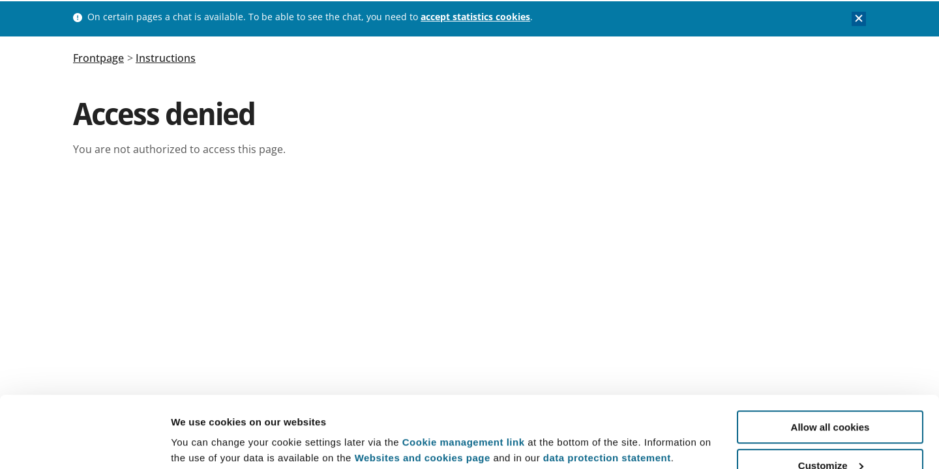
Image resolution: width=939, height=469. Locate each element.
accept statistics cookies (475, 16)
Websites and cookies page (422, 390)
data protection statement (607, 390)
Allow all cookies (830, 359)
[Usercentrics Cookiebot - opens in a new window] (84, 443)
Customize (830, 398)
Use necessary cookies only (830, 436)
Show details (201, 427)
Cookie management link (463, 374)
